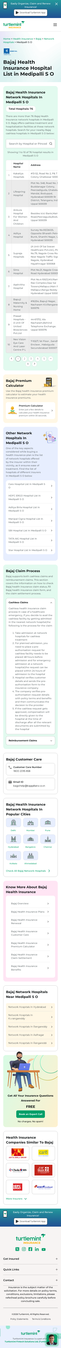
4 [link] (37, 358)
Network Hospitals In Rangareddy (30, 1026)
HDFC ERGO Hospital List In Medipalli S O (30, 497)
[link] (11, 358)
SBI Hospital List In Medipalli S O (30, 530)
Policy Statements (19, 1319)
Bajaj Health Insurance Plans (30, 911)
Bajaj (39, 38)
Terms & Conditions (41, 1319)
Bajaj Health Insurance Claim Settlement (30, 956)
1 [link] (18, 358)
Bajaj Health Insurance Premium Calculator (30, 945)
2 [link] (24, 358)
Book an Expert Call (30, 1114)
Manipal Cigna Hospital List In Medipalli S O (30, 520)
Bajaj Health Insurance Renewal (30, 921)
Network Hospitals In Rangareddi (30, 1043)
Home (6, 38)
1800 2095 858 (21, 771)
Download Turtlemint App (31, 12)
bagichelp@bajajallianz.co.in (29, 785)
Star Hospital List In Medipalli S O (30, 550)
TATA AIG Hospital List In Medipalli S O (30, 540)
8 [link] (28, 363)
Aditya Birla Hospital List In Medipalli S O (30, 509)
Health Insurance (23, 38)
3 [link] (31, 358)
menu (55, 24)
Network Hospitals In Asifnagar (30, 1034)
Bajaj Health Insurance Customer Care (30, 933)
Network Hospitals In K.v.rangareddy (30, 1017)
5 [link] (44, 358)
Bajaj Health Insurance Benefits (30, 968)
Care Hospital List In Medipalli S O (30, 486)
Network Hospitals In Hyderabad (30, 1007)
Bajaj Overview (30, 903)
